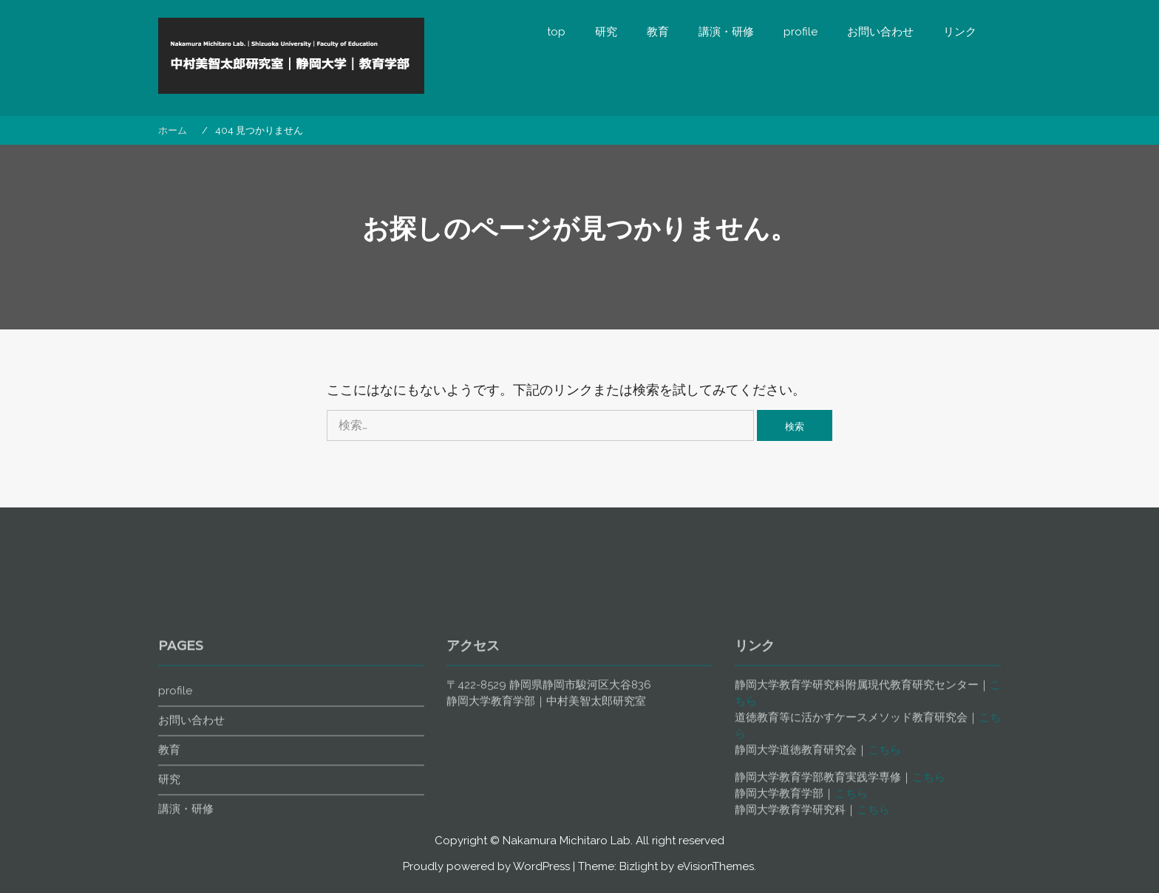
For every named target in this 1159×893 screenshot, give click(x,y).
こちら (884, 805)
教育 (658, 31)
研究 (606, 31)
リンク (959, 31)
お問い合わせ (880, 31)
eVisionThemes (715, 866)
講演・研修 (726, 31)
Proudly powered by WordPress (486, 866)
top (556, 31)
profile (801, 31)
